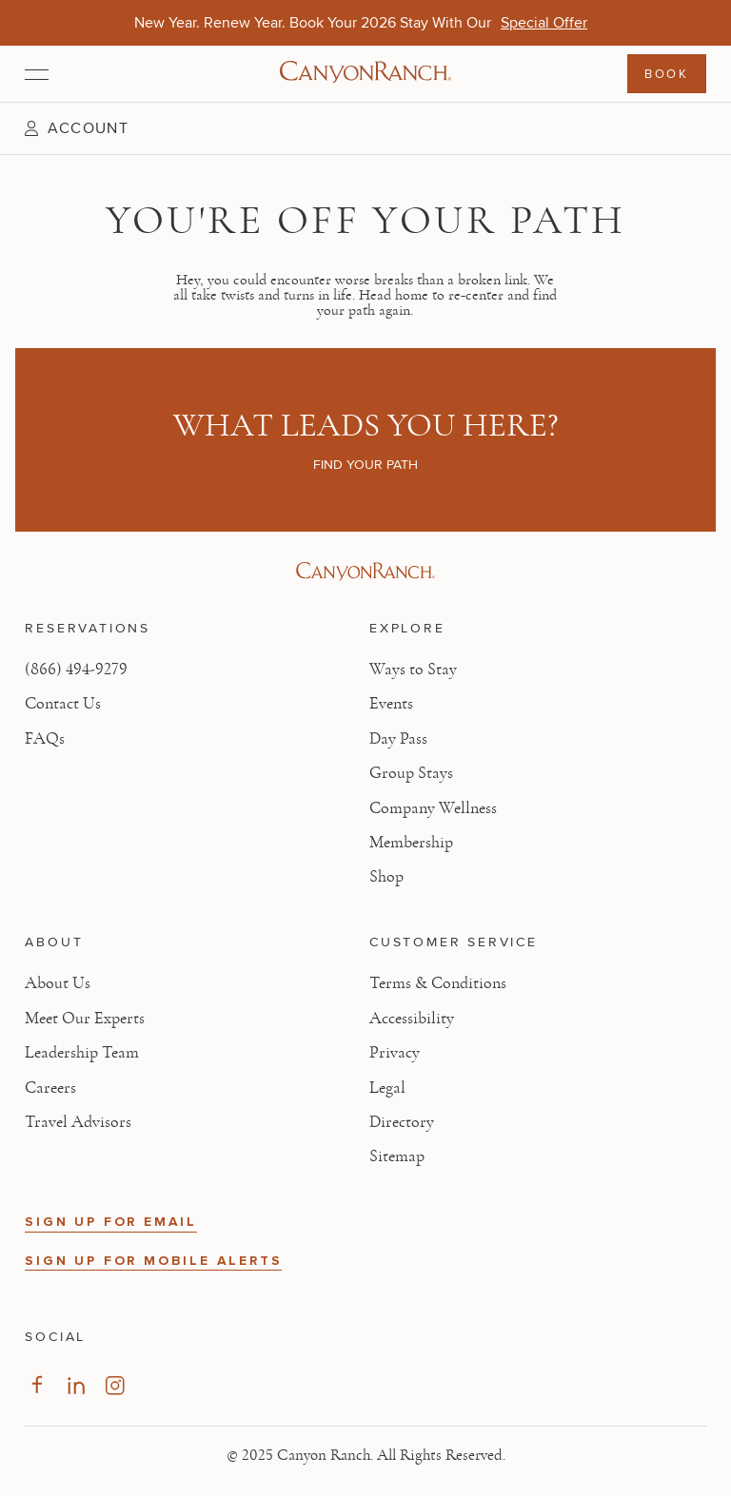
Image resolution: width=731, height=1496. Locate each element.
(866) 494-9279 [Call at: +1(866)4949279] (76, 669)
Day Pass (398, 739)
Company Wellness (433, 808)
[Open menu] (36, 74)
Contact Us (63, 703)
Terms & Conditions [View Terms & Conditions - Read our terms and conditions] (437, 983)
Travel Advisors (78, 1122)
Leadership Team (82, 1052)
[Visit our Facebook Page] (37, 1385)
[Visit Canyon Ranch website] (365, 571)
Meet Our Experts (85, 1018)
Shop (386, 876)
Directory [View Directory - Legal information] (401, 1122)
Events (391, 703)
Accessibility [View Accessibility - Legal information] (411, 1018)
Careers (50, 1088)
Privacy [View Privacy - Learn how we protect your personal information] (394, 1052)
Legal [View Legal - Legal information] (387, 1088)
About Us (57, 983)
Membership (411, 842)
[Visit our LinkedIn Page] (76, 1385)
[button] (76, 128)
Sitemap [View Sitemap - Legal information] (397, 1156)
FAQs (45, 739)
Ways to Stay (413, 669)
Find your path (365, 464)
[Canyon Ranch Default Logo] (365, 74)
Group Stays (411, 773)
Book (666, 73)
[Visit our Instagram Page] (115, 1385)
